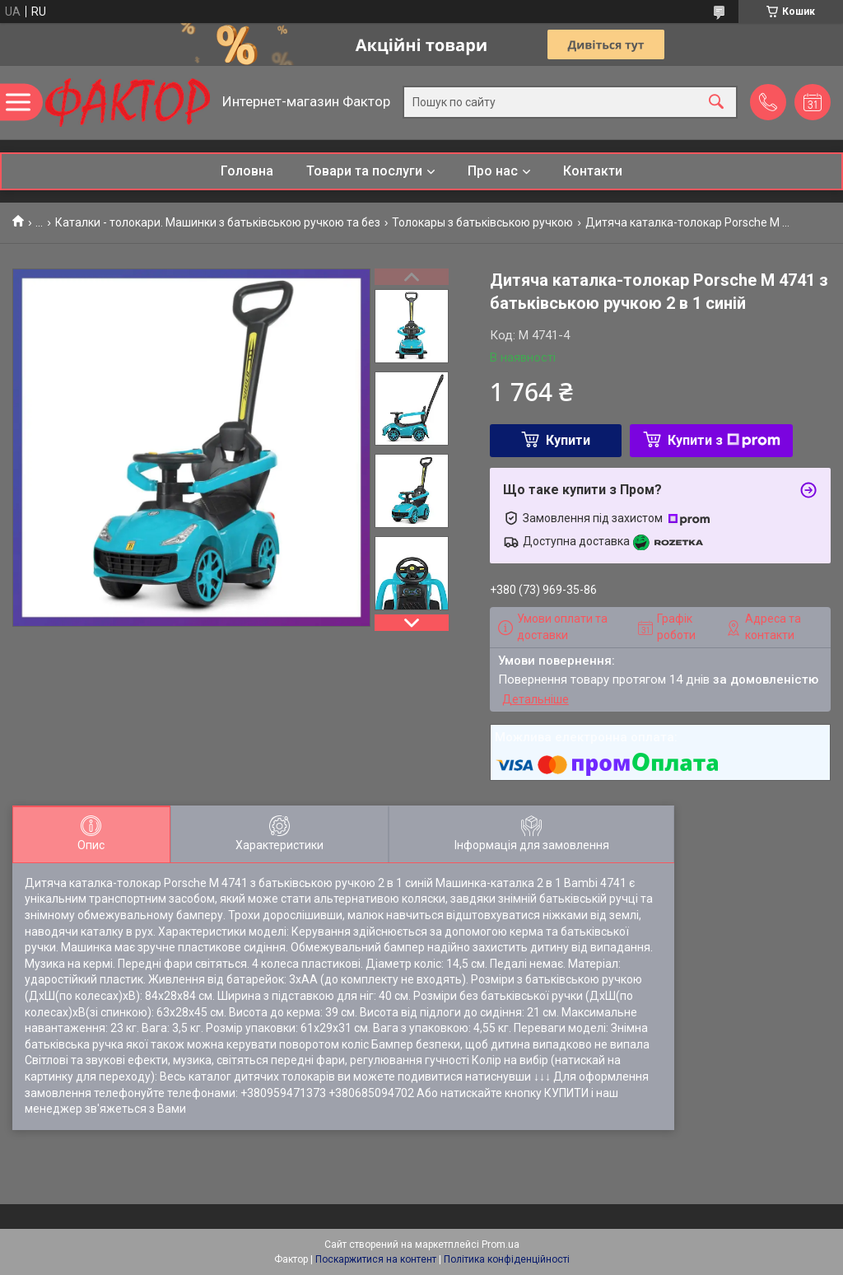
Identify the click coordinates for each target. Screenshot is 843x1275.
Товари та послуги (364, 171)
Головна (247, 171)
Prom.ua (500, 1244)
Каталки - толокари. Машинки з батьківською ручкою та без (217, 222)
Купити (568, 440)
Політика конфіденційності (507, 1259)
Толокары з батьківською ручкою (482, 222)
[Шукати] (716, 102)
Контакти (592, 171)
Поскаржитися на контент (375, 1259)
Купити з (724, 440)
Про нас (493, 171)
